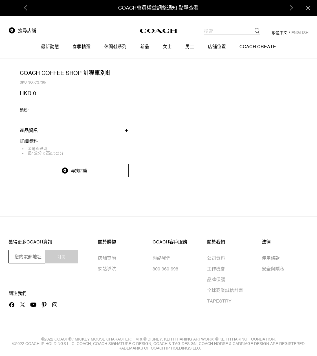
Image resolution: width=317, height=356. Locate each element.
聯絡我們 (162, 258)
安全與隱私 (273, 268)
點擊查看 (189, 8)
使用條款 (271, 258)
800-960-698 (165, 268)
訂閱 (61, 256)
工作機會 (216, 268)
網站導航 (107, 268)
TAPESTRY (219, 300)
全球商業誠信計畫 (225, 290)
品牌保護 (216, 279)
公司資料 (216, 258)
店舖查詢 (107, 258)
